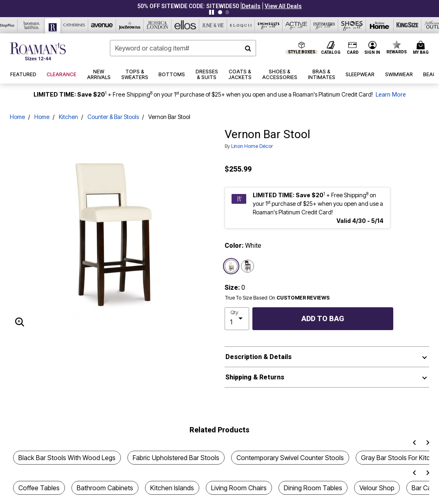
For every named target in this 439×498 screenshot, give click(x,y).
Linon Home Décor (252, 146)
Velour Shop (376, 488)
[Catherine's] (74, 25)
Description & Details (258, 357)
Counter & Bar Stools (113, 116)
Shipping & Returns (254, 377)
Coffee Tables (39, 488)
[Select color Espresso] (247, 266)
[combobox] (183, 48)
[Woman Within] (31, 25)
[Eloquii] (241, 25)
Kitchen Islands (172, 488)
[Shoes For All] (352, 25)
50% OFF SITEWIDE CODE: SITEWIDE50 (188, 6)
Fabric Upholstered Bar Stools (176, 458)
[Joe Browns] (130, 25)
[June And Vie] (213, 25)
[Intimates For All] (324, 25)
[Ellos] (185, 25)
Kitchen (68, 116)
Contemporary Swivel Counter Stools (290, 458)
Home (17, 116)
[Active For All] (296, 25)
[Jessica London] (158, 25)
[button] (251, 6)
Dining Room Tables (313, 488)
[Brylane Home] (380, 25)
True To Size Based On (277, 298)
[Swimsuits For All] (269, 25)
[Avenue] (102, 25)
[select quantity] (237, 318)
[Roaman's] (52, 25)
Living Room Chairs (239, 488)
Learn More (391, 94)
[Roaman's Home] (38, 51)
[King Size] (407, 25)
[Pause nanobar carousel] (211, 12)
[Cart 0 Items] (422, 48)
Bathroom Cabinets (105, 488)
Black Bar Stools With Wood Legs (67, 458)
